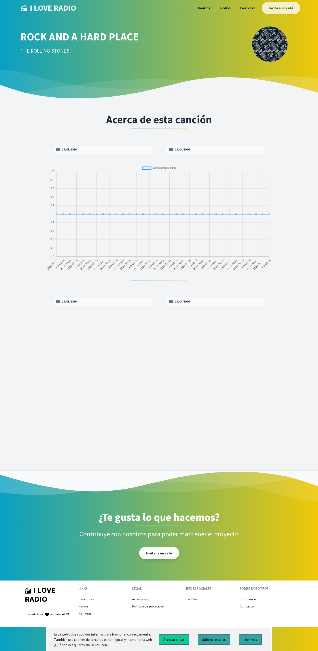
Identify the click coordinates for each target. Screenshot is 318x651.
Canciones (248, 8)
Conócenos (248, 599)
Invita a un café (281, 8)
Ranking (204, 8)
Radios (225, 8)
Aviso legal (140, 599)
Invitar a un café (159, 553)
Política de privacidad (148, 606)
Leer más (250, 639)
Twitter (191, 599)
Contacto (247, 606)
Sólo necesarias (214, 639)
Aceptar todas (174, 639)
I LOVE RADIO (48, 8)
